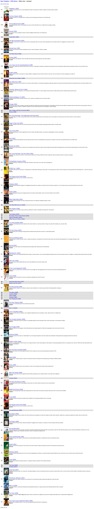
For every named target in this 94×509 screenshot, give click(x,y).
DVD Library (14, 1)
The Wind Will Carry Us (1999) (17, 205)
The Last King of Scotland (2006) (17, 349)
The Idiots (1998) (13, 292)
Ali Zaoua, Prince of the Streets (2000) (19, 215)
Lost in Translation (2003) (15, 311)
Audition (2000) (13, 72)
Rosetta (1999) (13, 297)
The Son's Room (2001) (15, 230)
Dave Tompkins (5, 1)
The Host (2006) (13, 465)
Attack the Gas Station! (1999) (17, 78)
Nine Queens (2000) (14, 208)
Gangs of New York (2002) (16, 123)
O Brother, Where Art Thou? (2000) (18, 89)
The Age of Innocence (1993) (16, 40)
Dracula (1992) (13, 31)
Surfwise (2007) (13, 466)
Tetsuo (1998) (12, 112)
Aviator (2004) (13, 191)
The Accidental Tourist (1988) (16, 23)
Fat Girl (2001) (13, 245)
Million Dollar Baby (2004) (16, 199)
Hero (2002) (12, 138)
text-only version (4, 4)
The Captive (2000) (14, 214)
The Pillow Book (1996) (15, 53)
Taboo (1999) (12, 295)
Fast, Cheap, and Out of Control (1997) (19, 110)
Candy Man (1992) (14, 37)
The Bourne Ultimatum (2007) (17, 478)
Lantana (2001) (13, 378)
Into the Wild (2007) (14, 428)
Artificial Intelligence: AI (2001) (17, 97)
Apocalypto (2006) (14, 413)
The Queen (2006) (14, 421)
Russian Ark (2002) (14, 146)
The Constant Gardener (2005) (17, 319)
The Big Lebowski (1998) (15, 286)
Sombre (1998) (13, 294)
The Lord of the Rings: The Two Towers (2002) (21, 153)
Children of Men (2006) (15, 341)
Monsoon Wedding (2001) (16, 237)
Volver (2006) (12, 365)
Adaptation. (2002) (14, 8)
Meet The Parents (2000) (15, 372)
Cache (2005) (12, 276)
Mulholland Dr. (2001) (14, 253)
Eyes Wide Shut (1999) (15, 82)
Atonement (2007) (14, 469)
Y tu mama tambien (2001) (16, 222)
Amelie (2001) (13, 444)
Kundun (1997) (13, 57)
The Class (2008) (13, 493)
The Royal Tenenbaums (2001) (17, 381)
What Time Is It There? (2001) (17, 219)
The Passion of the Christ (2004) (17, 176)
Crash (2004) (12, 459)
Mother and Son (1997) (15, 283)
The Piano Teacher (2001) (16, 302)
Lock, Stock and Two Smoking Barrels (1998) (21, 65)
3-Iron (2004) (12, 397)
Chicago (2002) (13, 104)
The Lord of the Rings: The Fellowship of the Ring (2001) (24, 115)
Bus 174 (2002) (13, 308)
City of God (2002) (14, 130)
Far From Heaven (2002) (15, 16)
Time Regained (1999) (15, 298)
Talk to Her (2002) (14, 260)
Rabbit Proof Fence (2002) (16, 389)
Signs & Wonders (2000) (15, 217)
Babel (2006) (12, 357)
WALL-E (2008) (13, 485)
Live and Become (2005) (15, 410)
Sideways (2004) (13, 452)
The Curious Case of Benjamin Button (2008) (21, 500)
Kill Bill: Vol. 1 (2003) (14, 168)
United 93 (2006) (13, 334)
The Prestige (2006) (14, 326)
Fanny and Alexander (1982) (16, 436)
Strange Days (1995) (14, 48)
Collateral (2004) (13, 184)
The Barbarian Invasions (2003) (17, 161)
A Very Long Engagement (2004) (17, 268)
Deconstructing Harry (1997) (16, 281)
